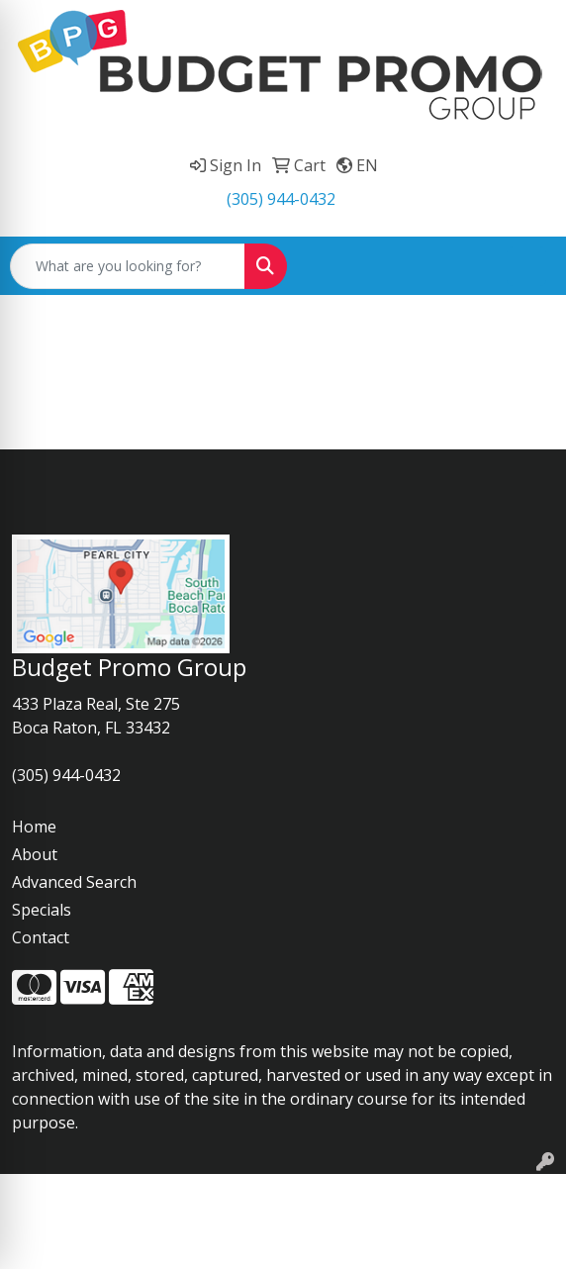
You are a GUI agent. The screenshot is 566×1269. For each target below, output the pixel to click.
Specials (41, 910)
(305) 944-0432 (281, 199)
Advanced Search (74, 882)
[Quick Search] (127, 266)
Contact (40, 937)
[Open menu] (526, 266)
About (34, 854)
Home (34, 826)
